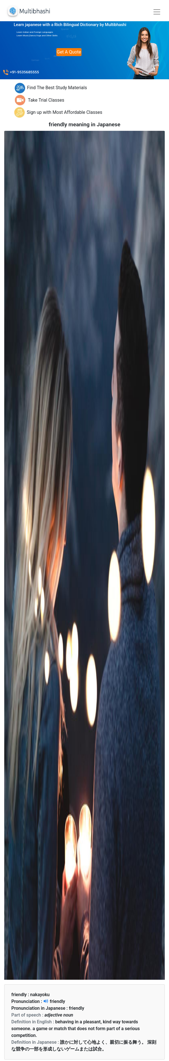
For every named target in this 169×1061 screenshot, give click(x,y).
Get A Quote (69, 52)
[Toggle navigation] (156, 12)
